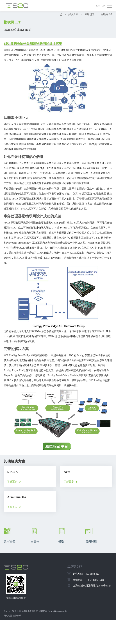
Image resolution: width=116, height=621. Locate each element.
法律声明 (17, 616)
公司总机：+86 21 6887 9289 (88, 580)
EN (98, 5)
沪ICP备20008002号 (57, 612)
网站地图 (8, 616)
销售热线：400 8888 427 (86, 574)
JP (103, 5)
